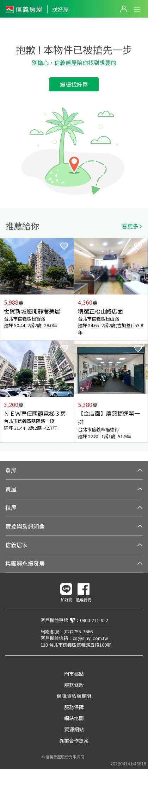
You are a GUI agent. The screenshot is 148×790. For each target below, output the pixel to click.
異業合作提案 (74, 740)
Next (142, 344)
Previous (5, 344)
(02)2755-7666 (78, 631)
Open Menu (137, 9)
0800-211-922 (94, 620)
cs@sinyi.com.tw (90, 638)
